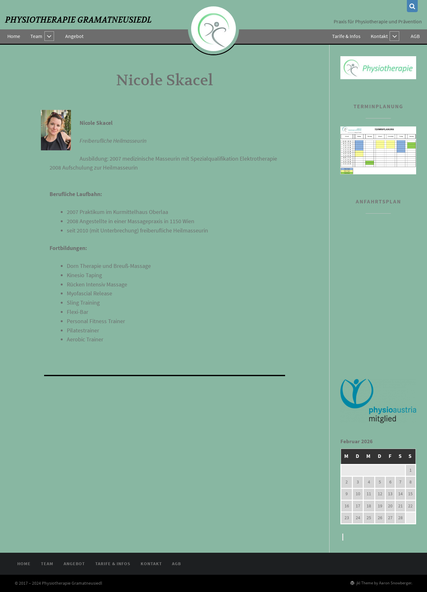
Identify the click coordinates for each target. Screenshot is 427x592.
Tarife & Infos (346, 36)
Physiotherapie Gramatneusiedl (78, 20)
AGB (415, 36)
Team (36, 36)
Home (13, 36)
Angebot (75, 36)
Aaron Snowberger (395, 582)
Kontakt (379, 36)
